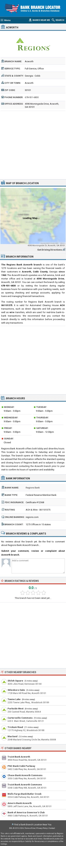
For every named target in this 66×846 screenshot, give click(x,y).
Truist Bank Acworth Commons (25, 784)
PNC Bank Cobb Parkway (21, 766)
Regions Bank (33, 487)
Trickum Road (15, 727)
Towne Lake (14, 699)
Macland (12, 736)
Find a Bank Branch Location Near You (32, 824)
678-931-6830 (32, 97)
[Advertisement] (33, 144)
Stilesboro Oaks (16, 690)
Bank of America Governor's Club (26, 812)
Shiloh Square (15, 680)
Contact (52, 828)
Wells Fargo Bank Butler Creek (24, 794)
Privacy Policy (42, 828)
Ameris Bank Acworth (20, 803)
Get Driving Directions (49, 249)
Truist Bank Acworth (19, 756)
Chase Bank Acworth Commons (25, 775)
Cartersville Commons (20, 718)
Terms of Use (30, 828)
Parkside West (15, 708)
